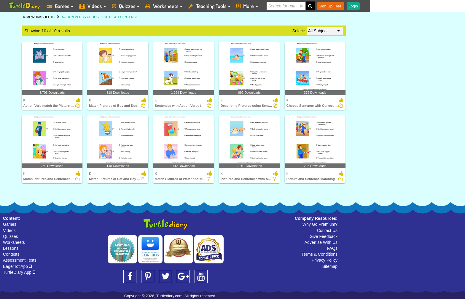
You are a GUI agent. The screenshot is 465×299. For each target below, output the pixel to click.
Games (9, 224)
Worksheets (14, 242)
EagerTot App (17, 266)
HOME (26, 17)
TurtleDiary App (19, 272)
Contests (11, 254)
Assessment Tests (19, 260)
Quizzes (10, 236)
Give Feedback (323, 236)
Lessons (10, 248)
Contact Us (327, 230)
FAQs (332, 248)
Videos (9, 230)
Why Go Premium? (319, 224)
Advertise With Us (321, 242)
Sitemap (329, 266)
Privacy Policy (324, 260)
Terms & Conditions (319, 254)
